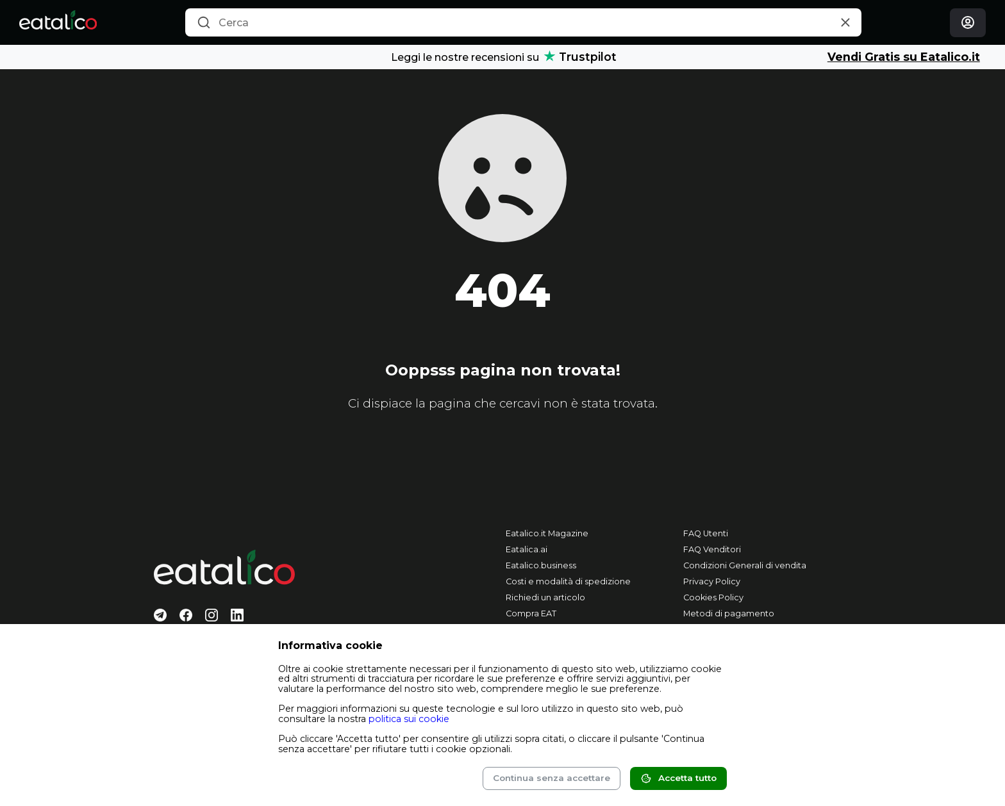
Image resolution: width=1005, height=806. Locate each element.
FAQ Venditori (712, 549)
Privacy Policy (711, 581)
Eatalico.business (541, 565)
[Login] (968, 22)
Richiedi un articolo (545, 597)
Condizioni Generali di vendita (744, 565)
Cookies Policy (713, 597)
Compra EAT (531, 613)
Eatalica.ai (526, 549)
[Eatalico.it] (58, 22)
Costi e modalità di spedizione (568, 581)
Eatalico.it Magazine (547, 533)
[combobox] (523, 22)
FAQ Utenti (705, 533)
